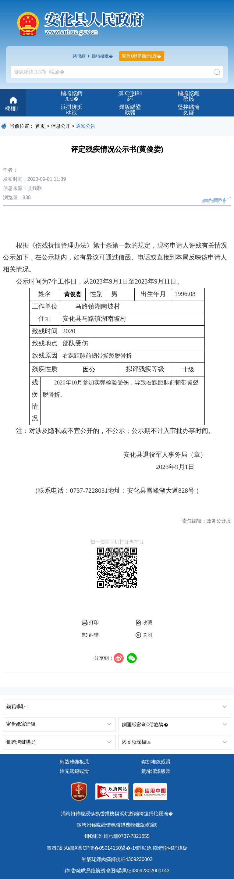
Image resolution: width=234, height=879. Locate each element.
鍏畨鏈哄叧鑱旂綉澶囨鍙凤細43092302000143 (117, 870)
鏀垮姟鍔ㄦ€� (72, 96)
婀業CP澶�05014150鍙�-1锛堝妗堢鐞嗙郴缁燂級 (130, 848)
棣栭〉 (13, 103)
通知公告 (85, 126)
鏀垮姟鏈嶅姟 (189, 96)
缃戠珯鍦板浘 (74, 761)
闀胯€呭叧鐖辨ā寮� (141, 56)
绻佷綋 (79, 56)
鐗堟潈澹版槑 (156, 771)
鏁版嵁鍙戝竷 (130, 110)
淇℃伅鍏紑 (130, 96)
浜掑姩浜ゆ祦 (72, 110)
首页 (40, 126)
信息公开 (60, 126)
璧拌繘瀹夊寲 (189, 110)
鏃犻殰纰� (102, 56)
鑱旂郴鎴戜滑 (156, 761)
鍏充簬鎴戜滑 (74, 771)
